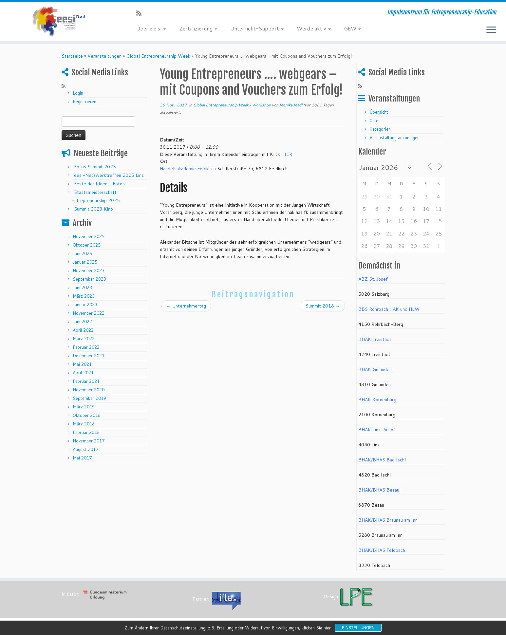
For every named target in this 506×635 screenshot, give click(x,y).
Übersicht (378, 112)
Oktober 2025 (87, 245)
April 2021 (83, 373)
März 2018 (84, 424)
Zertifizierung (198, 28)
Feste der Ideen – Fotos (99, 183)
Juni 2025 (82, 253)
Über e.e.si (151, 28)
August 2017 (85, 449)
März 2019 (84, 407)
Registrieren (84, 101)
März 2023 (84, 296)
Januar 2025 (85, 262)
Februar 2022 (86, 347)
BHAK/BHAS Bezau (378, 490)
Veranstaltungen (104, 56)
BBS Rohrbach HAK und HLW (389, 309)
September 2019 (89, 398)
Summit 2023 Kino (93, 209)
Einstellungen (358, 628)
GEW (352, 28)
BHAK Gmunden (375, 369)
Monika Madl (290, 105)
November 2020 (88, 390)
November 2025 (88, 236)
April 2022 (83, 330)
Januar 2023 (85, 305)
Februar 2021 (86, 381)
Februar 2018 (86, 432)
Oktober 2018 (87, 415)
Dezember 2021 (88, 356)
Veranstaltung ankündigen (394, 137)
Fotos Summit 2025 (95, 166)
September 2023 (89, 279)
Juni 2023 (82, 287)
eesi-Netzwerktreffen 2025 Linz (109, 175)
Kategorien (380, 129)
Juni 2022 (82, 322)
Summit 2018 (323, 306)
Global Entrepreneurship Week (158, 56)
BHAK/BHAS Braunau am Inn (388, 520)
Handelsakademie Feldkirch (188, 168)
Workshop (262, 105)
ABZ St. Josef (373, 279)
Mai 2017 (82, 458)
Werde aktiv (314, 28)
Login (78, 93)
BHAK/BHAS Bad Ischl (382, 460)
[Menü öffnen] (491, 30)
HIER (286, 154)
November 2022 (88, 313)
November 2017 (88, 441)
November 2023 (88, 270)
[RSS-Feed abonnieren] (141, 13)
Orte (373, 120)
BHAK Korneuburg (377, 399)
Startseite (72, 56)
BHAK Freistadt (374, 339)
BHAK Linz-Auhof (376, 429)
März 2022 (84, 339)
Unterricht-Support (257, 28)
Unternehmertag (186, 306)
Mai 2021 (82, 364)
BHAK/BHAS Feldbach (381, 550)
